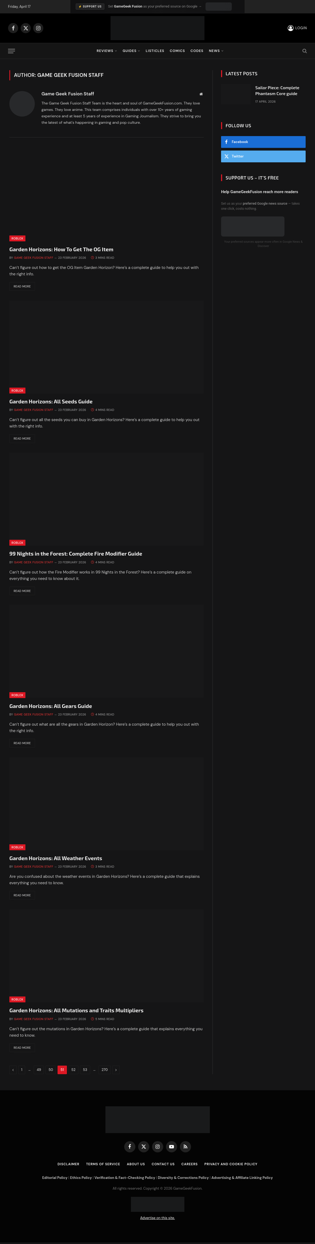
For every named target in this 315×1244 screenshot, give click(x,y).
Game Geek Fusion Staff (67, 93)
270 (104, 1071)
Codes (197, 50)
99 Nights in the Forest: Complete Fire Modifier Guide (75, 554)
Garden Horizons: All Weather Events (55, 859)
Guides (129, 50)
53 (85, 1071)
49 (39, 1071)
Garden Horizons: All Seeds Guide (51, 401)
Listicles (155, 50)
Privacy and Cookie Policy (233, 1166)
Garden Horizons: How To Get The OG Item (61, 249)
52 (73, 1071)
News (214, 50)
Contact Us (163, 1166)
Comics (177, 50)
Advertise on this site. (157, 1219)
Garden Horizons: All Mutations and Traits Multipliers (76, 1012)
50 (50, 1071)
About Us (135, 1166)
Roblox (17, 238)
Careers (190, 1166)
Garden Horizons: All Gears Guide (50, 706)
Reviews (105, 50)
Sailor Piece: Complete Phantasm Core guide (277, 90)
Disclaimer (65, 1166)
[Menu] (11, 51)
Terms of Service (101, 1166)
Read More (23, 286)
